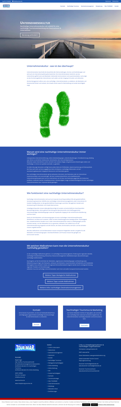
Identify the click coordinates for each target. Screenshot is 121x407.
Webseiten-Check (53, 389)
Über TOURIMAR (109, 6)
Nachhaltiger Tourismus (73, 6)
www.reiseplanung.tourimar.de (23, 383)
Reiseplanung (99, 6)
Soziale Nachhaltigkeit (54, 373)
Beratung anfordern (30, 35)
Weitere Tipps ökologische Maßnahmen (60, 275)
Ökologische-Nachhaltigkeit (55, 363)
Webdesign (51, 386)
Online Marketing (53, 365)
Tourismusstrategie (53, 378)
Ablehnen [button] (94, 404)
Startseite (62, 6)
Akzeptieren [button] (86, 404)
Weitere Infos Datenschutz (106, 404)
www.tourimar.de (20, 380)
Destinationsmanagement (87, 6)
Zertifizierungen (52, 391)
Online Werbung (52, 368)
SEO (49, 370)
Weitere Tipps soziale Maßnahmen (60, 281)
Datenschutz (115, 1)
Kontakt (116, 6)
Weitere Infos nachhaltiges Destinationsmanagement (60, 287)
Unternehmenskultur (54, 383)
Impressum (108, 1)
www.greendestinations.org (97, 355)
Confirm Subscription (54, 347)
